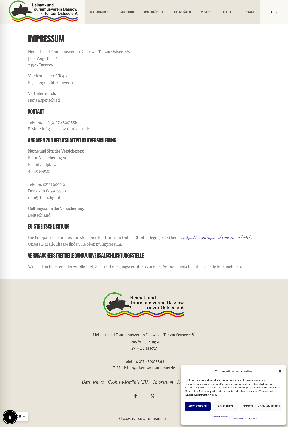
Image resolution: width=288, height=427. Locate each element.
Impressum (252, 418)
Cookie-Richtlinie (219, 416)
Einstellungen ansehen (261, 406)
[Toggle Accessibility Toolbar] (10, 417)
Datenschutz (237, 418)
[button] (280, 371)
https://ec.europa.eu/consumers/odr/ (217, 237)
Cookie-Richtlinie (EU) (128, 382)
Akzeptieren (197, 406)
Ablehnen (225, 406)
